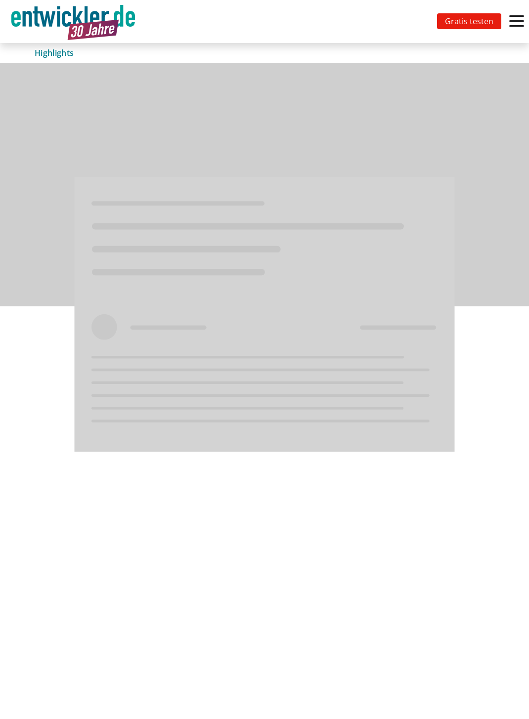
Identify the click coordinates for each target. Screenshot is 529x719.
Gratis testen (469, 21)
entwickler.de (73, 23)
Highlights (54, 52)
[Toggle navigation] (75, 21)
